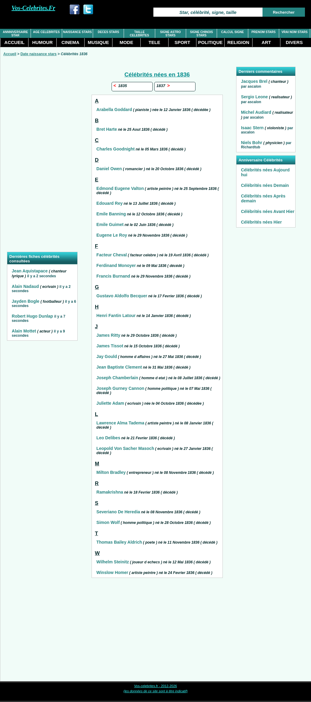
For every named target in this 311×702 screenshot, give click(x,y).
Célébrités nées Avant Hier (267, 211)
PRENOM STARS (263, 32)
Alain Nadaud (25, 286)
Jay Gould (106, 356)
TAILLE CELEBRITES (139, 33)
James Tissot (109, 345)
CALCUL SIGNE (232, 32)
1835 (120, 85)
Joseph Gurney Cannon (120, 388)
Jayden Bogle (25, 301)
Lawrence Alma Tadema (120, 422)
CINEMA (70, 42)
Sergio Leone (254, 96)
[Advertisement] (42, 158)
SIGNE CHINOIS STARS (201, 33)
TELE (154, 42)
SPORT (182, 42)
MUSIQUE (98, 42)
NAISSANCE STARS (77, 32)
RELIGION (238, 42)
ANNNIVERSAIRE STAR (15, 33)
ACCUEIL (14, 42)
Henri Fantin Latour (115, 315)
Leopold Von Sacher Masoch (125, 448)
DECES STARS (108, 32)
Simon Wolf (108, 522)
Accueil (9, 54)
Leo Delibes (108, 437)
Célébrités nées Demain (265, 185)
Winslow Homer (112, 572)
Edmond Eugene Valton (120, 188)
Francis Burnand (113, 276)
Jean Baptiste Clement (119, 367)
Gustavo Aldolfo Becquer (121, 295)
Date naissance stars (38, 54)
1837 (163, 85)
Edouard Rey (109, 203)
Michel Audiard (256, 112)
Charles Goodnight (115, 149)
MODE (126, 42)
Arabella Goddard (114, 109)
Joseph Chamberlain (117, 377)
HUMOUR (42, 42)
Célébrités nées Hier (261, 222)
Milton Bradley (110, 472)
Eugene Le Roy (111, 235)
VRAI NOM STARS (295, 32)
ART (266, 42)
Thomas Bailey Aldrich (119, 542)
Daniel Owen (109, 168)
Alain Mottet (24, 331)
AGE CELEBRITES (46, 32)
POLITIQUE (210, 42)
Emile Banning (111, 213)
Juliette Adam (110, 403)
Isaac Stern (252, 127)
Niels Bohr (251, 142)
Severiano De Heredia (118, 511)
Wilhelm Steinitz (112, 561)
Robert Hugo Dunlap (32, 316)
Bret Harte (106, 129)
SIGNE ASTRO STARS (170, 33)
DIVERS (294, 42)
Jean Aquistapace (30, 270)
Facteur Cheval (111, 254)
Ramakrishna (109, 492)
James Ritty (108, 335)
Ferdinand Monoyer (116, 265)
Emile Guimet (109, 224)
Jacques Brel (254, 81)
